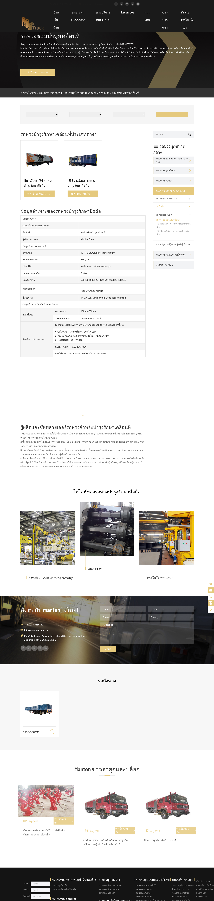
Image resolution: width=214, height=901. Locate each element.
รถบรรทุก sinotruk (180, 893)
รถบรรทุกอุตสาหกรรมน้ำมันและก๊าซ (172, 160)
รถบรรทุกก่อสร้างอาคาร (110, 885)
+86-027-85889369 (62, 4)
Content (26, 896)
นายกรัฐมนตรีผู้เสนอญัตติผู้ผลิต (171, 244)
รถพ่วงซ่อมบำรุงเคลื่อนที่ (125, 92)
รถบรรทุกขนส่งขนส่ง (166, 198)
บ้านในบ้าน (56, 19)
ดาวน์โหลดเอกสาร (204, 889)
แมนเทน (147, 16)
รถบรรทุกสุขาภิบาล (165, 170)
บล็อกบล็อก (201, 893)
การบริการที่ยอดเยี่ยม (103, 16)
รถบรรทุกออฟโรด (107, 893)
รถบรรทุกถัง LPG (60, 885)
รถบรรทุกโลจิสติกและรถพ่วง (80, 92)
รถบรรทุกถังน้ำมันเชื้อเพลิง (64, 889)
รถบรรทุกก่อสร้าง (164, 180)
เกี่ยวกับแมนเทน (203, 881)
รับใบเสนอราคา (37, 72)
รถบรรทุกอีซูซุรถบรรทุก (183, 885)
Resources (127, 12)
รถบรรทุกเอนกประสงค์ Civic (170, 254)
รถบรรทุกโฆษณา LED (146, 885)
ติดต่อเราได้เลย (185, 19)
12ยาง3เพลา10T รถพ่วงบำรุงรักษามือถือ (38, 183)
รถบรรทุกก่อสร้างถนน (109, 889)
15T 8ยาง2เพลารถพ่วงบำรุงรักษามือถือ (81, 183)
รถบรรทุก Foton (179, 897)
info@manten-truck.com (94, 4)
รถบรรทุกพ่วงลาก (144, 889)
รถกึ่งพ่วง (104, 92)
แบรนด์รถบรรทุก (164, 265)
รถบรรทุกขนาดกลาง (77, 16)
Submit (108, 649)
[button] (82, 415)
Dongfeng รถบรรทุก (181, 889)
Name (25, 883)
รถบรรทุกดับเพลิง (144, 893)
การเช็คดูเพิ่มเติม (39, 193)
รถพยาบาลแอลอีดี (144, 897)
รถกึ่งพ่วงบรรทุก (164, 214)
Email (25, 890)
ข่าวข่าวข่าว (165, 19)
